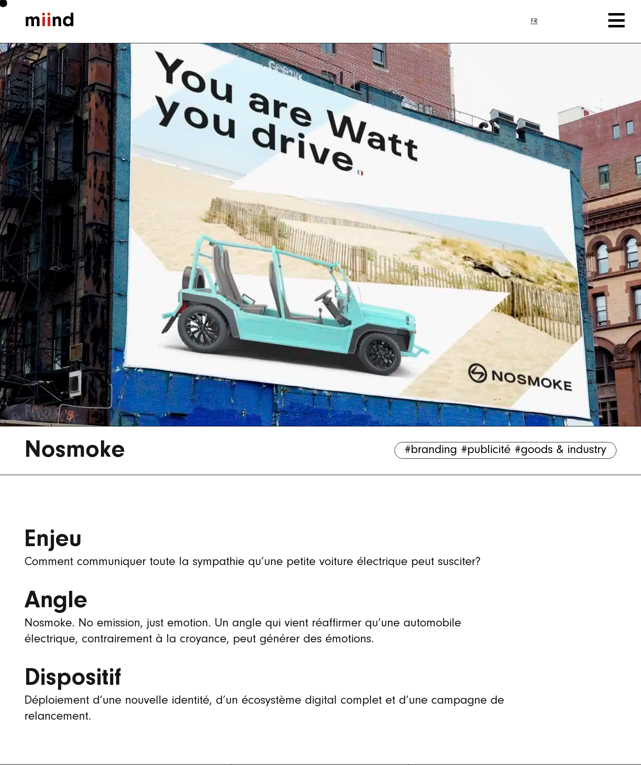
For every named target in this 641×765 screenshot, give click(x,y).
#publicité (486, 450)
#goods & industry (560, 450)
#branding (431, 450)
